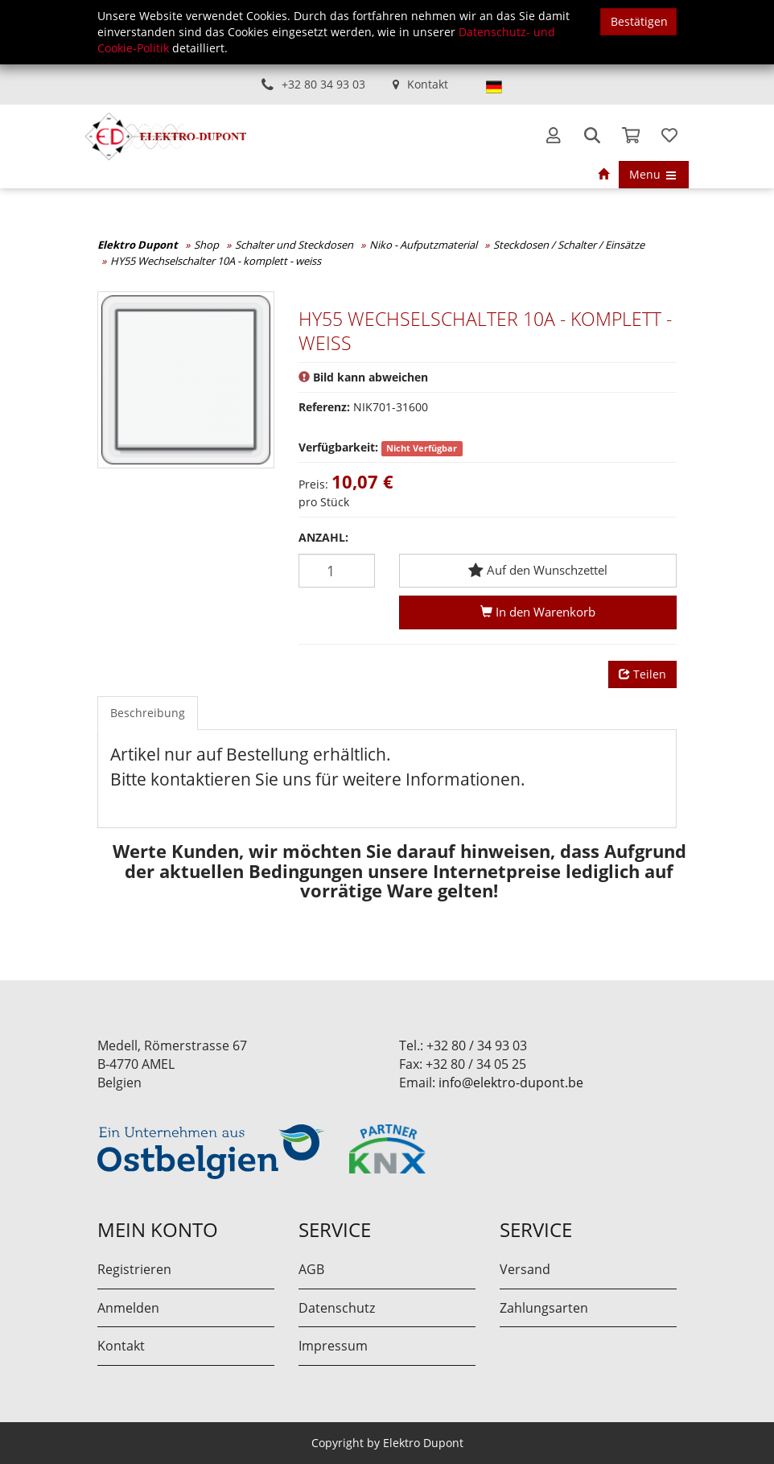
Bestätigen (639, 21)
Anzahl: (323, 537)
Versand (525, 1269)
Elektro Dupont (137, 244)
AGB (311, 1269)
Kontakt (427, 84)
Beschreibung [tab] (147, 712)
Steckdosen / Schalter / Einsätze (568, 244)
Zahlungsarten (544, 1308)
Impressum (333, 1346)
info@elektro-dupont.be (510, 1082)
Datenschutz (336, 1308)
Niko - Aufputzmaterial (423, 244)
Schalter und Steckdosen (294, 244)
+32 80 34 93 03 (323, 84)
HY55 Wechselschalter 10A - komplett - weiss (215, 261)
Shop (206, 244)
